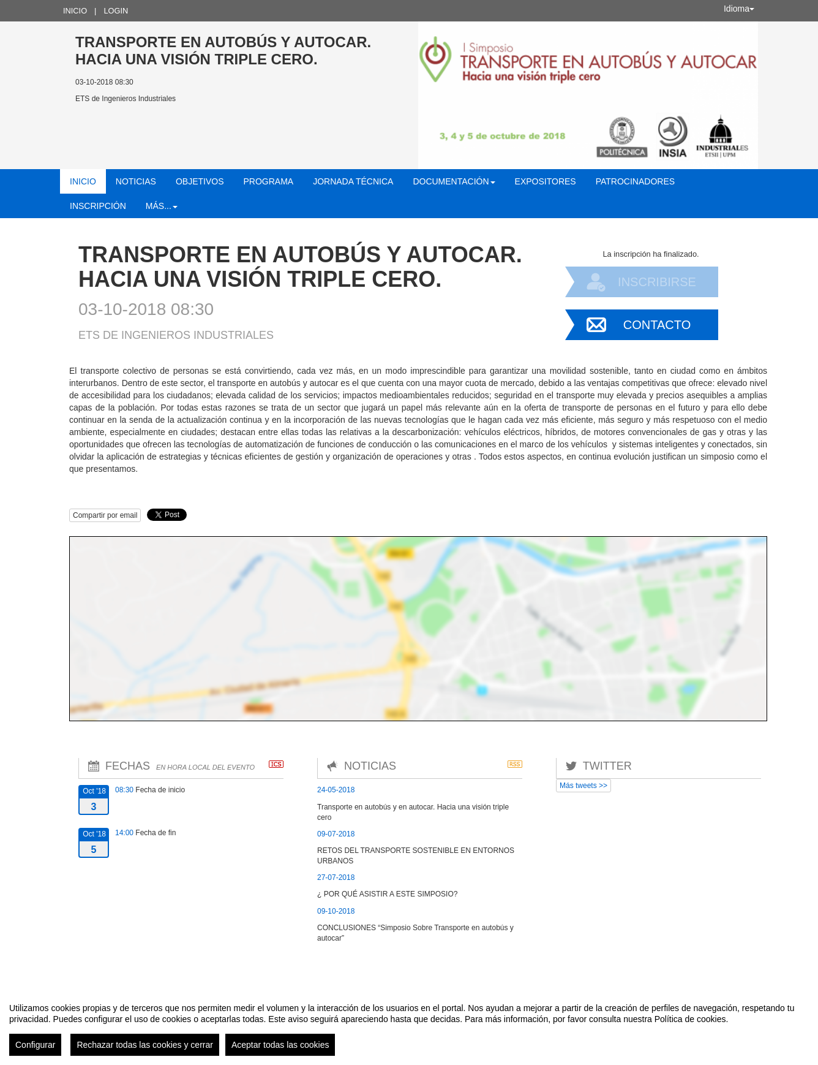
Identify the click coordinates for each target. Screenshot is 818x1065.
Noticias (136, 181)
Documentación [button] (454, 181)
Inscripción (98, 206)
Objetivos (200, 181)
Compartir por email (105, 515)
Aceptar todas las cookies (280, 1045)
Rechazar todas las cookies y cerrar (145, 1045)
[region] (409, 1024)
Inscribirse (657, 282)
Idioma (739, 8)
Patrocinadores (635, 181)
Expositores (545, 181)
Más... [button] (162, 206)
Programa (268, 181)
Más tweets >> (583, 785)
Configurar (35, 1045)
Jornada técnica (353, 181)
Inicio (75, 10)
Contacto (657, 325)
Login (115, 10)
